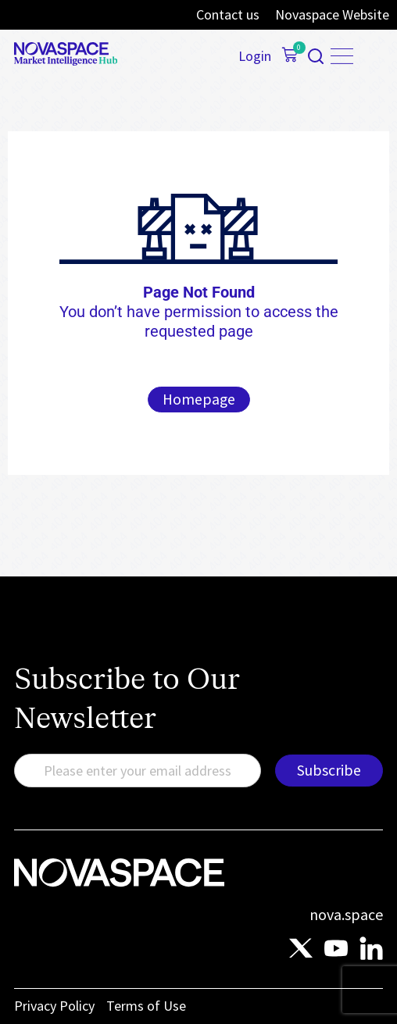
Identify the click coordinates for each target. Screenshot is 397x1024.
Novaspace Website (332, 15)
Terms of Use (146, 1006)
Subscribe (329, 770)
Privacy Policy (54, 1006)
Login (254, 56)
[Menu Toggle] (342, 56)
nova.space (346, 914)
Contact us (227, 15)
